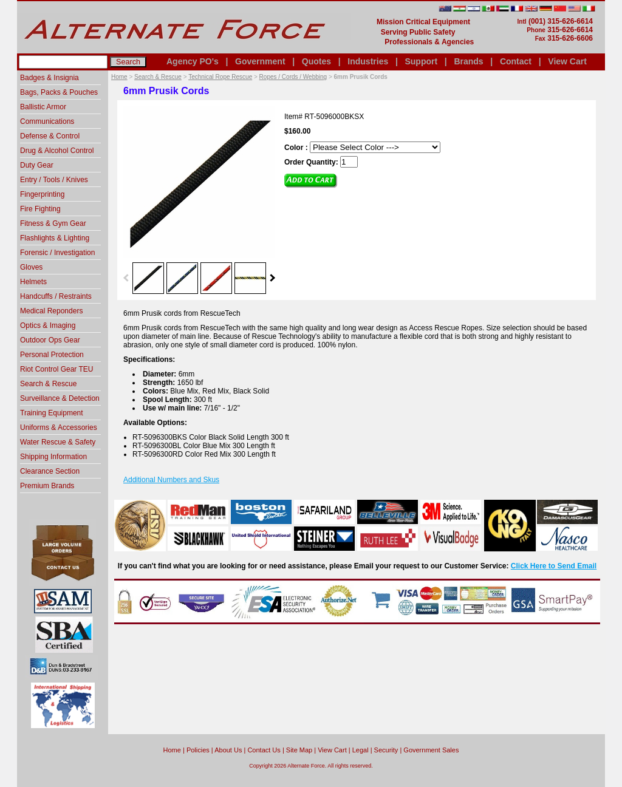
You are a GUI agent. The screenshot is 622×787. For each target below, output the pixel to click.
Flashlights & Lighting (54, 238)
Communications (47, 121)
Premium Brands (47, 486)
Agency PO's (192, 61)
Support (421, 61)
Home (119, 76)
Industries (367, 61)
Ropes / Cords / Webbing (293, 76)
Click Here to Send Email (553, 566)
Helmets (33, 282)
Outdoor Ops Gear (50, 340)
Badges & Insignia (49, 77)
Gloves (31, 267)
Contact (515, 61)
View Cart (567, 61)
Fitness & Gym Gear (53, 223)
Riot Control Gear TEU (57, 369)
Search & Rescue (158, 76)
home (172, 750)
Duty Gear (36, 165)
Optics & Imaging (47, 325)
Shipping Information (53, 456)
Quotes (316, 61)
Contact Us (263, 750)
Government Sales (431, 750)
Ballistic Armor (43, 107)
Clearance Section (50, 471)
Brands (468, 61)
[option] (148, 277)
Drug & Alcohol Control (57, 150)
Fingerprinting (42, 194)
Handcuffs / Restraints (56, 296)
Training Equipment (51, 413)
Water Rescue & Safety (57, 442)
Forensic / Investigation (57, 252)
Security (386, 750)
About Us (228, 750)
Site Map (299, 750)
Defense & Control (50, 136)
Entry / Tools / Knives (54, 179)
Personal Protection (52, 354)
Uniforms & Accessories (58, 427)
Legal (360, 750)
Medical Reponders (51, 311)
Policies (198, 750)
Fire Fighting (40, 209)
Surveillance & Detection (60, 398)
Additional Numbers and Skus (171, 479)
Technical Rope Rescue (220, 76)
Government (260, 61)
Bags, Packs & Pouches (59, 92)
